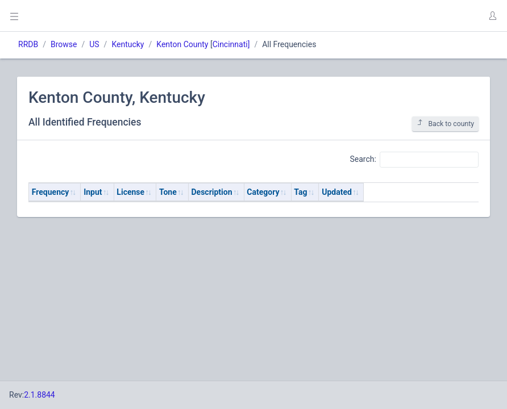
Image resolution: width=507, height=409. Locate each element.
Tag (300, 192)
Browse (64, 44)
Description (212, 192)
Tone (168, 192)
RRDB (28, 44)
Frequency (50, 192)
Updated (337, 192)
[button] (492, 16)
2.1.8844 (39, 394)
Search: (414, 160)
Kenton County (182, 44)
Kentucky (127, 44)
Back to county (445, 123)
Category (263, 192)
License (130, 192)
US (94, 44)
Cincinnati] (231, 44)
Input (93, 192)
